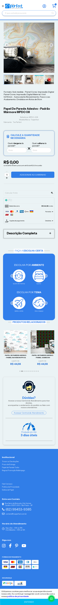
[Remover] (7, 171)
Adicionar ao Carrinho (33, 174)
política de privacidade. (18, 596)
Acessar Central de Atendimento (29, 413)
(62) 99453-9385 (16, 509)
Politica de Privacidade (10, 487)
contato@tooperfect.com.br (14, 513)
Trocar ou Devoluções (10, 461)
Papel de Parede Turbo (10, 467)
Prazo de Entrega (8, 464)
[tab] (29, 200)
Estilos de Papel (8, 490)
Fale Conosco (7, 484)
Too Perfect (17, 122)
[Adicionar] (7, 177)
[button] (7, 45)
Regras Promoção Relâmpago (13, 470)
